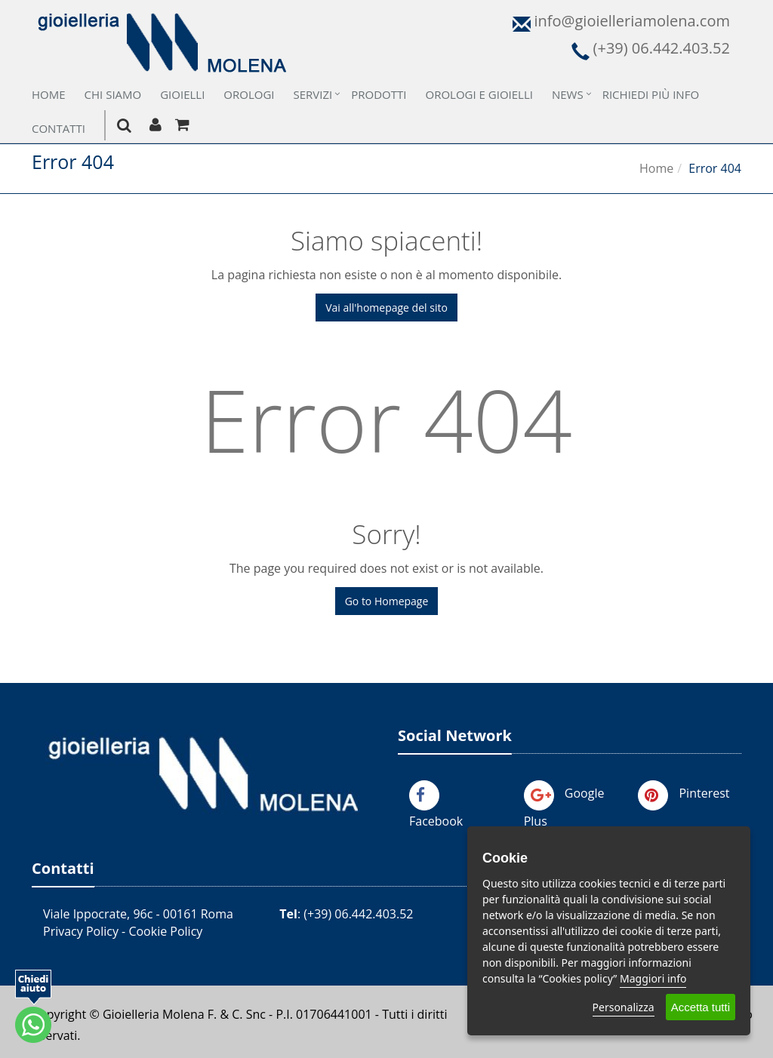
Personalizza (623, 1007)
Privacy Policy (81, 931)
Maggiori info (653, 978)
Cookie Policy (165, 931)
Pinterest (704, 793)
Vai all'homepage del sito (386, 307)
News (568, 94)
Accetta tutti (700, 1007)
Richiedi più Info (650, 94)
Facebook (436, 821)
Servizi (313, 94)
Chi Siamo (113, 94)
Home (49, 94)
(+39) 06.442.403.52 (358, 914)
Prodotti (378, 94)
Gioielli (182, 94)
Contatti (58, 128)
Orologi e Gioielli (479, 94)
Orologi (248, 94)
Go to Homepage (387, 601)
